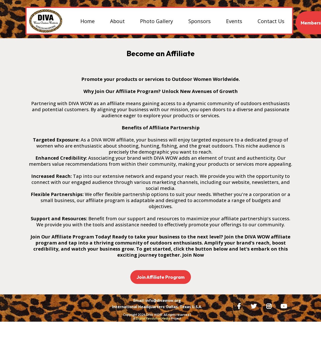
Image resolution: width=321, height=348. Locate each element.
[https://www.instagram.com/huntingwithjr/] (270, 305)
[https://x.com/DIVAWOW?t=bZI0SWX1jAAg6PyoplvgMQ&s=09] (254, 305)
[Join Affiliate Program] (160, 277)
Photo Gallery (156, 20)
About (117, 20)
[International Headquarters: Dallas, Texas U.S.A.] (157, 319)
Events (234, 20)
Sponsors (199, 20)
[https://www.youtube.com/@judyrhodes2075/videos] (285, 305)
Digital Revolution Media (153, 332)
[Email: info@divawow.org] (157, 313)
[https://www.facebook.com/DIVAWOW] (240, 305)
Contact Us (271, 20)
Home (87, 20)
